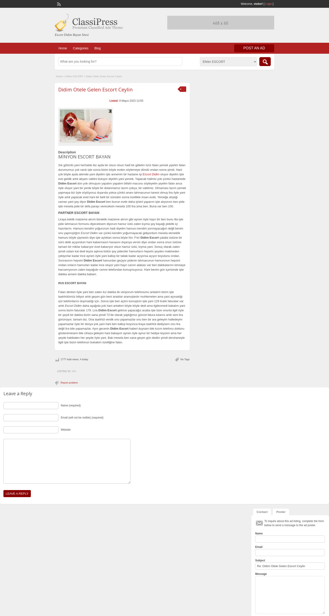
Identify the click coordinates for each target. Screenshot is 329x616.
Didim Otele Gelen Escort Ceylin (95, 89)
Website (66, 429)
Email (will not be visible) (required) (82, 417)
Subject (260, 560)
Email (259, 547)
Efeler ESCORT (74, 76)
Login (268, 3)
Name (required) (71, 405)
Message (261, 574)
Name (259, 533)
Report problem (69, 382)
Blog (97, 48)
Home (62, 48)
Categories (80, 48)
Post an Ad (254, 48)
